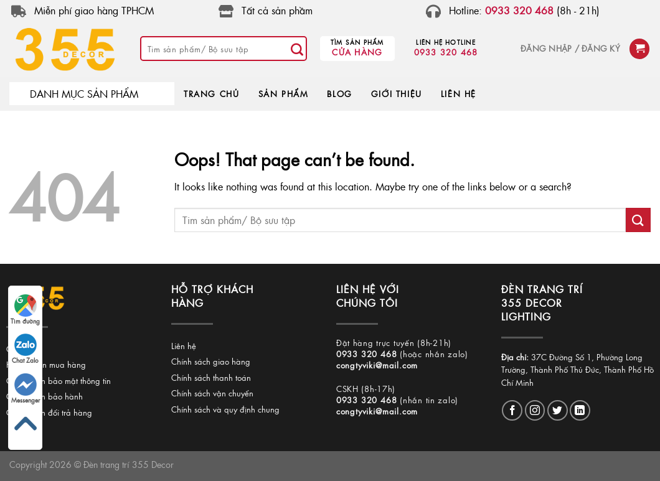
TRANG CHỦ (211, 94)
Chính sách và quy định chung (225, 409)
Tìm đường (25, 309)
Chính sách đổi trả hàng (49, 412)
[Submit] (297, 48)
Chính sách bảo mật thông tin (58, 380)
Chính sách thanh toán (211, 377)
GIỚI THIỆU (396, 94)
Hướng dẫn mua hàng (46, 364)
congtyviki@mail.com (377, 365)
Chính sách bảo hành (44, 396)
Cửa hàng (357, 52)
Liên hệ (183, 346)
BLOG (339, 94)
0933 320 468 (446, 52)
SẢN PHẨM (283, 94)
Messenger (25, 388)
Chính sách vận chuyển (212, 393)
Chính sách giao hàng (210, 361)
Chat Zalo (25, 349)
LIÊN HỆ (458, 94)
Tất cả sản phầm (277, 10)
